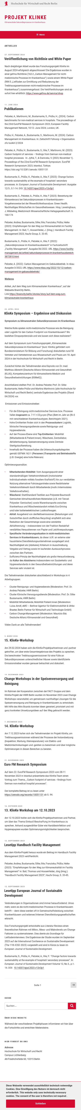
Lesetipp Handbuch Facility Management (32, 845)
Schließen (40, 1103)
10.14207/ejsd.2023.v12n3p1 (39, 188)
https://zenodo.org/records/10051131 (24, 794)
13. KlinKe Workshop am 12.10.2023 (29, 810)
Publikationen (13, 109)
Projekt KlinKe (26, 17)
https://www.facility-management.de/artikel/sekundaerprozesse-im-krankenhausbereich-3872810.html (39, 253)
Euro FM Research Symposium (25, 764)
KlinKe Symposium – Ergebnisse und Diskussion (37, 313)
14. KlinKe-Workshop (19, 726)
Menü (40, 34)
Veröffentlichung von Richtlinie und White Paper (37, 59)
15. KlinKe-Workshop (19, 640)
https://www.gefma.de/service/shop (44, 93)
